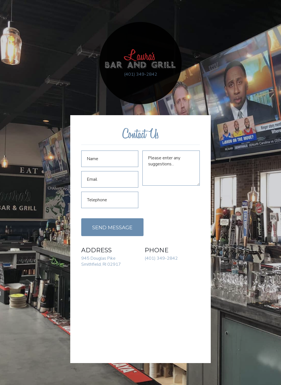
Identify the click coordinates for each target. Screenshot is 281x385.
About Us (21, 170)
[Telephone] (109, 200)
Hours (18, 203)
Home (17, 159)
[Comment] (171, 168)
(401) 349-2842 (140, 74)
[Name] (109, 159)
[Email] (109, 179)
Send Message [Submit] (112, 228)
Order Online (256, 224)
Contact (20, 214)
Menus (22, 181)
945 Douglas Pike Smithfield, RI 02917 (101, 261)
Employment (26, 225)
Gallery (20, 192)
